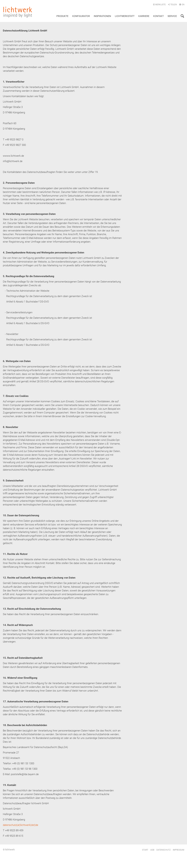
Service (172, 16)
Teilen (172, 4)
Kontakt (158, 16)
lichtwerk (17, 12)
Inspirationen (102, 16)
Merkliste (159, 4)
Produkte (62, 16)
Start (145, 850)
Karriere (143, 16)
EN (181, 4)
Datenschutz (163, 850)
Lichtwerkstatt (124, 16)
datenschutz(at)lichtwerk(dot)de (20, 825)
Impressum (178, 850)
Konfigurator (81, 16)
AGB (152, 850)
